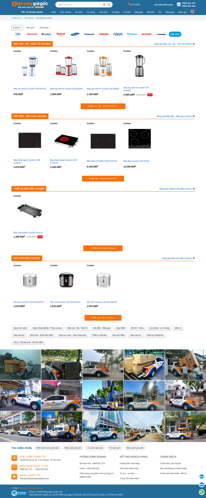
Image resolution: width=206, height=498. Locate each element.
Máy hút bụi (19, 335)
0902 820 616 (188, 6)
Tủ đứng (91, 12)
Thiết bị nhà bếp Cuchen (29, 188)
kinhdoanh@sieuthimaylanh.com (34, 478)
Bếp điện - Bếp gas (101, 328)
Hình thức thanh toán (129, 468)
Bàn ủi (178, 328)
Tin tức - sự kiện (127, 473)
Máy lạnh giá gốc (135, 447)
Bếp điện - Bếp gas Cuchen (30, 116)
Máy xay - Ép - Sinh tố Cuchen (32, 44)
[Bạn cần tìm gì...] (104, 4)
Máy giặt (139, 12)
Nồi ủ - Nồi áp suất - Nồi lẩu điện (28, 342)
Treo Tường (65, 12)
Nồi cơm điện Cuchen (27, 258)
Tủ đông (115, 12)
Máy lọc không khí (155, 335)
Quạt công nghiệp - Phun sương (47, 328)
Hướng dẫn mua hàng (129, 463)
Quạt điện (120, 328)
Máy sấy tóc (135, 335)
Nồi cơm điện (118, 335)
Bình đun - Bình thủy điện (41, 335)
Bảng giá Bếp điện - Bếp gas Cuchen (174, 116)
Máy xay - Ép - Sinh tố (77, 328)
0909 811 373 (188, 3)
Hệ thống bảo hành (163, 5)
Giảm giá (182, 12)
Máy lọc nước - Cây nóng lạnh (72, 335)
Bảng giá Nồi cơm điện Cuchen (177, 258)
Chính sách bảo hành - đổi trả (173, 473)
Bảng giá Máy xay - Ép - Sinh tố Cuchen (173, 44)
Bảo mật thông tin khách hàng (173, 468)
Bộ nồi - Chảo (137, 328)
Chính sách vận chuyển (170, 463)
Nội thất (150, 12)
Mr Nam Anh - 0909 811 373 (92, 463)
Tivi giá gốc (115, 447)
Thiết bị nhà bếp (99, 335)
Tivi (160, 12)
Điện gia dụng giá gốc (47, 447)
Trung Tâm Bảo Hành (129, 478)
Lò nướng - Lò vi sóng (159, 328)
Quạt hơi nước (20, 328)
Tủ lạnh (127, 12)
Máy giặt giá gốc (73, 447)
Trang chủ (16, 18)
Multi (53, 12)
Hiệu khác (175, 34)
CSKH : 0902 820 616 (89, 468)
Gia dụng (29, 18)
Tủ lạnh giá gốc (95, 447)
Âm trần (79, 12)
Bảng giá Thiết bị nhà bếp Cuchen (176, 189)
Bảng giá (169, 12)
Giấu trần (103, 12)
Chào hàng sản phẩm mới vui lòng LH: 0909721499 (97, 475)
